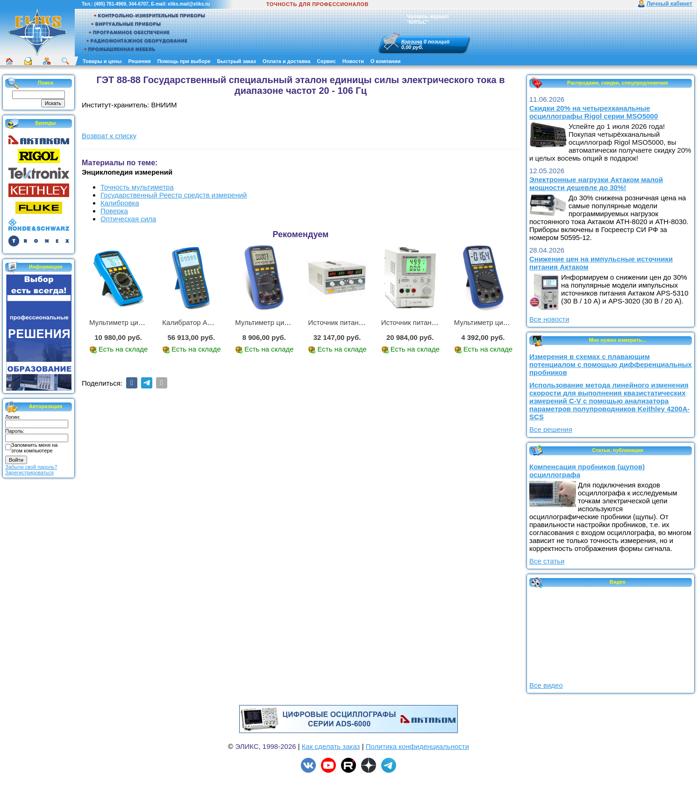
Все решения (550, 429)
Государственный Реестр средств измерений (173, 195)
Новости (353, 61)
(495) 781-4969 (110, 4)
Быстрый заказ (236, 61)
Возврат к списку (109, 136)
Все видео (546, 685)
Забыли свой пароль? (31, 467)
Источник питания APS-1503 (427, 322)
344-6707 (138, 4)
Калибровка (119, 203)
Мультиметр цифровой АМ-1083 (141, 322)
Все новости (549, 319)
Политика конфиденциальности (417, 746)
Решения (139, 61)
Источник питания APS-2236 (354, 322)
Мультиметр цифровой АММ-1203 (509, 322)
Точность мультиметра (137, 187)
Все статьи (546, 561)
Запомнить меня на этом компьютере (34, 447)
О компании (385, 61)
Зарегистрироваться (29, 472)
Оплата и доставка (286, 61)
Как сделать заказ (331, 746)
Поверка (114, 211)
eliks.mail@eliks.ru (189, 4)
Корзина (411, 41)
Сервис (326, 61)
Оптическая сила (128, 219)
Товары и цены (102, 61)
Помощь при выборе (184, 61)
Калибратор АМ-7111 (196, 322)
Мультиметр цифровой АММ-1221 (290, 322)
